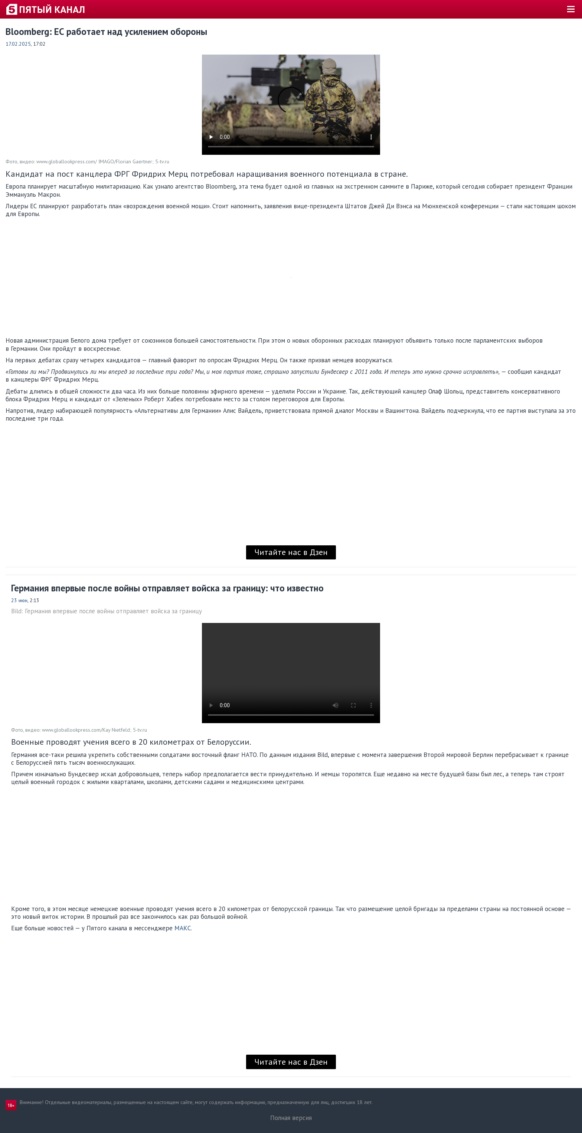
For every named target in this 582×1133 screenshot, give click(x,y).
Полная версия (291, 1118)
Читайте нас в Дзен (291, 552)
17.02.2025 (18, 43)
